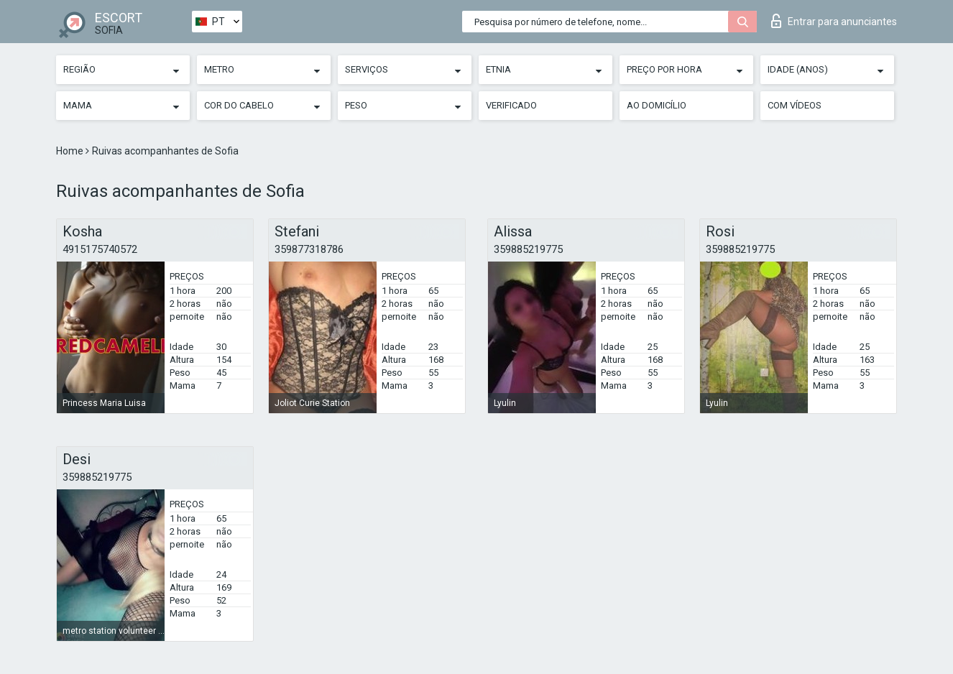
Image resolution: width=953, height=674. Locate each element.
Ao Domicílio (656, 105)
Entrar (834, 21)
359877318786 (309, 249)
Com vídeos (794, 105)
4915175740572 (100, 249)
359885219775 (528, 249)
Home (71, 151)
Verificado (511, 105)
